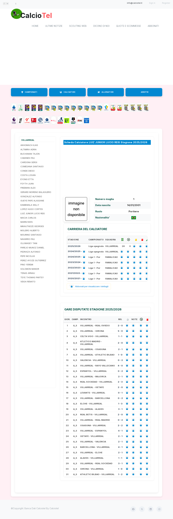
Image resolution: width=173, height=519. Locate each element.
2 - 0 (120, 326)
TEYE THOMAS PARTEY (32, 278)
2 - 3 (120, 382)
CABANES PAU (27, 158)
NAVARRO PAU (27, 239)
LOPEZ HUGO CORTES (31, 209)
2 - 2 (120, 426)
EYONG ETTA (27, 180)
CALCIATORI (67, 93)
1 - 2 (120, 474)
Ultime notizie (53, 26)
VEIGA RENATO (27, 282)
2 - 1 (120, 349)
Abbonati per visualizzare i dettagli (88, 287)
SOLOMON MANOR (29, 269)
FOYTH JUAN (27, 184)
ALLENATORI (105, 93)
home (35, 26)
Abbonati (153, 26)
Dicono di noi (101, 26)
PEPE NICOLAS (27, 256)
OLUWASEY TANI (28, 244)
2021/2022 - (77, 274)
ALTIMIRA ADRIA (28, 150)
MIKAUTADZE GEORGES (32, 226)
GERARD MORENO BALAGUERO (35, 192)
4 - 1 (120, 431)
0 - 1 (120, 393)
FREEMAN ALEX (28, 188)
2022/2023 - (77, 268)
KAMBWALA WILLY (29, 205)
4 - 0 (120, 366)
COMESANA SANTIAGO (32, 167)
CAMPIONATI (29, 93)
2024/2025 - (77, 252)
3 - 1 (120, 409)
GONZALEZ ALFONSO (31, 197)
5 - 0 (120, 331)
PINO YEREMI (26, 265)
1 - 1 (120, 337)
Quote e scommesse (128, 26)
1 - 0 (120, 355)
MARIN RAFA (26, 222)
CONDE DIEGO (27, 171)
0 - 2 (120, 360)
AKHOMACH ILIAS (29, 145)
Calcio (38, 15)
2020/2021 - (77, 279)
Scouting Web (78, 26)
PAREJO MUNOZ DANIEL (32, 248)
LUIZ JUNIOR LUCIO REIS (32, 214)
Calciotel (54, 509)
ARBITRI (144, 93)
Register (166, 3)
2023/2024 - (77, 263)
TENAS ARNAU (27, 273)
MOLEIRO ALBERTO (29, 231)
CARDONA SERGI (28, 162)
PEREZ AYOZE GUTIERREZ (33, 261)
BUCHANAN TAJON (30, 154)
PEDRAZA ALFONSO (30, 252)
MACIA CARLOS (28, 218)
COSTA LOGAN (28, 175)
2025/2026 (74, 246)
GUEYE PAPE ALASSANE (32, 201)
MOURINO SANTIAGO (31, 235)
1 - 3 (120, 404)
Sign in (152, 3)
